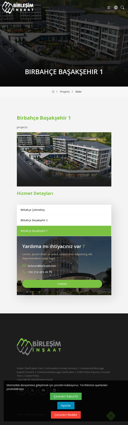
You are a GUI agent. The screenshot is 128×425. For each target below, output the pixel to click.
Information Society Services (61, 368)
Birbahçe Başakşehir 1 (34, 230)
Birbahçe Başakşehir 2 (34, 220)
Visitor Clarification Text (30, 368)
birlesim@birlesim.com (42, 266)
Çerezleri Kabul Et (66, 396)
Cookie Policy (31, 375)
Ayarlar (66, 405)
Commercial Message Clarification (56, 372)
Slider (78, 91)
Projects (65, 91)
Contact (62, 283)
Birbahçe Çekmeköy (33, 209)
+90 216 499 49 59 (40, 272)
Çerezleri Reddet (66, 415)
